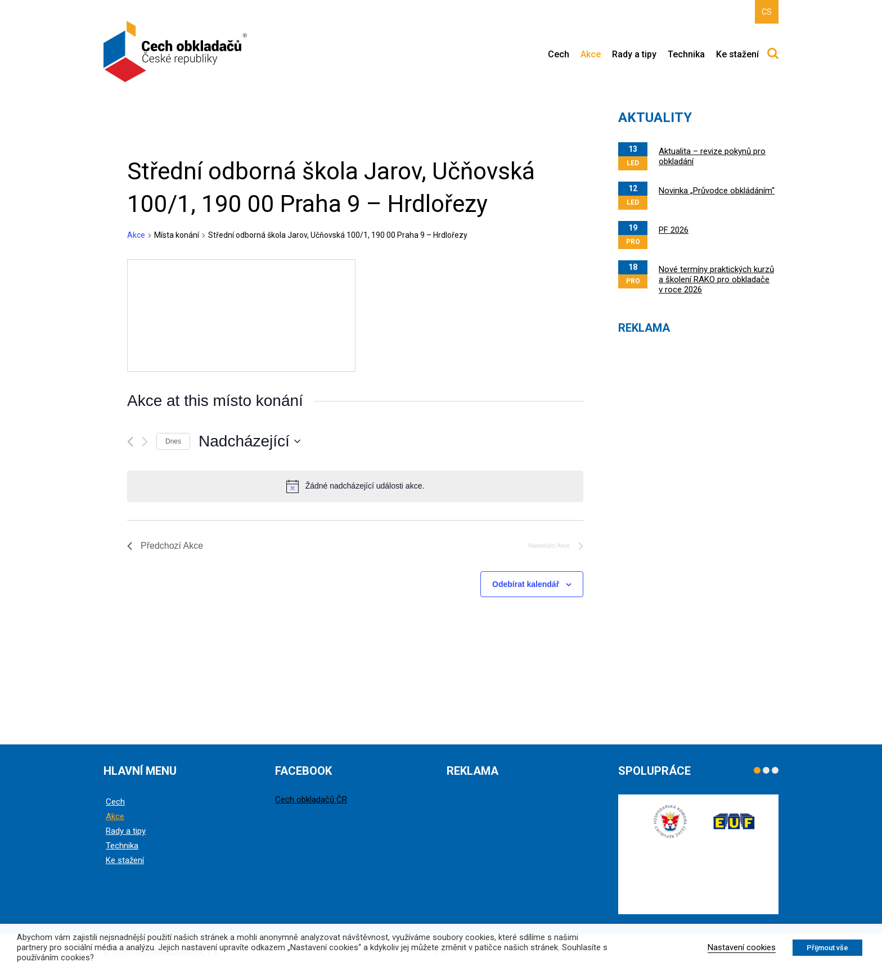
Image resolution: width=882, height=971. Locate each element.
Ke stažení (737, 54)
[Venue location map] (241, 315)
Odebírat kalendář (525, 584)
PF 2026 (673, 230)
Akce (590, 54)
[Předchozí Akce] (130, 441)
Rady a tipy (634, 54)
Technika (686, 54)
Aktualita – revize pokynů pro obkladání (712, 156)
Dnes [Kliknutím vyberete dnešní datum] (173, 441)
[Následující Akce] (145, 441)
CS (767, 11)
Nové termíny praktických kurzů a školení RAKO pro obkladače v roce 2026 (716, 279)
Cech (558, 54)
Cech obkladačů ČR (311, 799)
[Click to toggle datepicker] (249, 441)
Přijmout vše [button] (827, 947)
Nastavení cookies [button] (742, 947)
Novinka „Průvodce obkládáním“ (717, 191)
